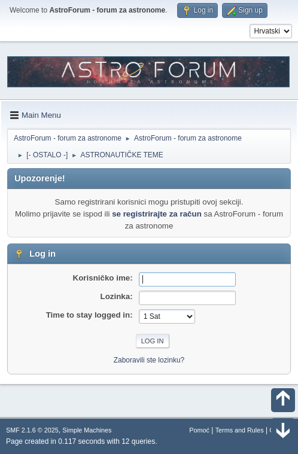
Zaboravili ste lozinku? (149, 360)
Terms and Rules (239, 430)
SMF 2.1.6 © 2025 (32, 430)
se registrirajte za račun (157, 213)
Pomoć (199, 430)
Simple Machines (86, 430)
